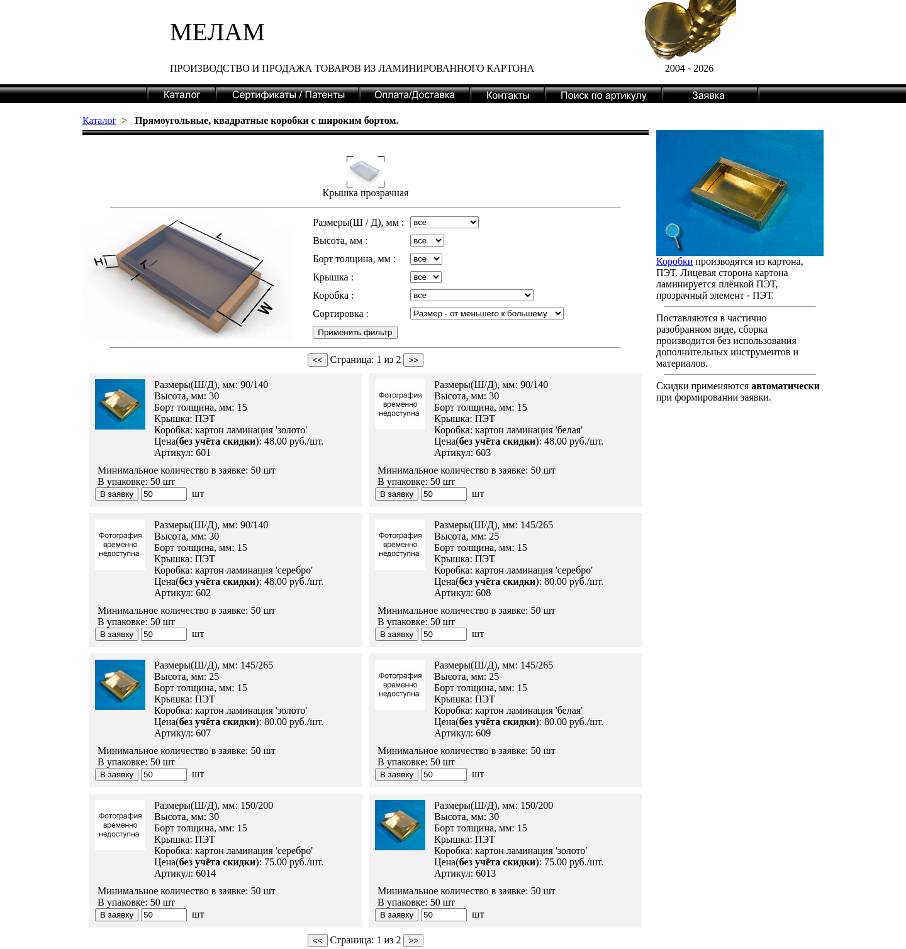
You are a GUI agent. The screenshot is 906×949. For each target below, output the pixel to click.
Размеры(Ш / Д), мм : (358, 222)
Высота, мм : (340, 240)
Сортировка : (341, 313)
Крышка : (333, 277)
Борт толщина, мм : (354, 258)
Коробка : (333, 295)
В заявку (116, 494)
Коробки (674, 261)
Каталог (99, 120)
